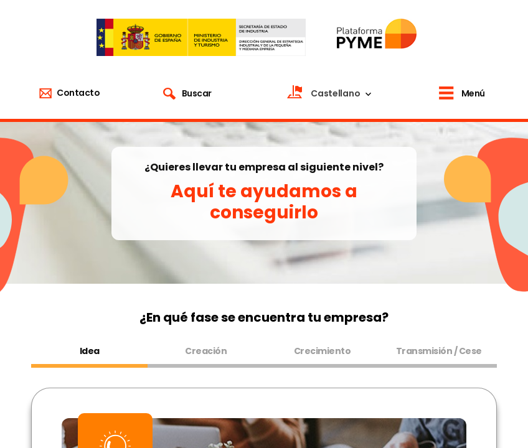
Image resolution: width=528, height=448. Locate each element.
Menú (473, 93)
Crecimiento (322, 351)
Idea (90, 351)
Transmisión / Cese (439, 351)
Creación (206, 351)
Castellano (335, 93)
